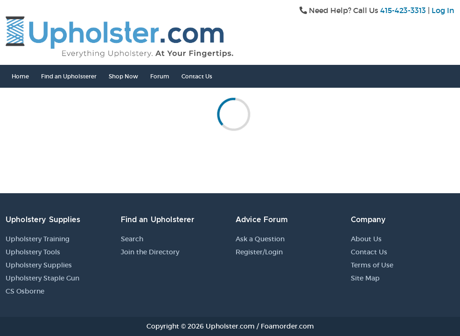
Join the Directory (150, 252)
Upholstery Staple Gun (42, 278)
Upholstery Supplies (39, 265)
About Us (366, 239)
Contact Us (196, 76)
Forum (159, 76)
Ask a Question (260, 239)
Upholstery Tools (33, 252)
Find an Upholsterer (69, 76)
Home (20, 76)
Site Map (365, 278)
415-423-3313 (403, 10)
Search (132, 239)
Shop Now (123, 76)
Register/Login (259, 252)
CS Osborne (25, 291)
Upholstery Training (38, 239)
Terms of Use (372, 265)
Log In (443, 10)
